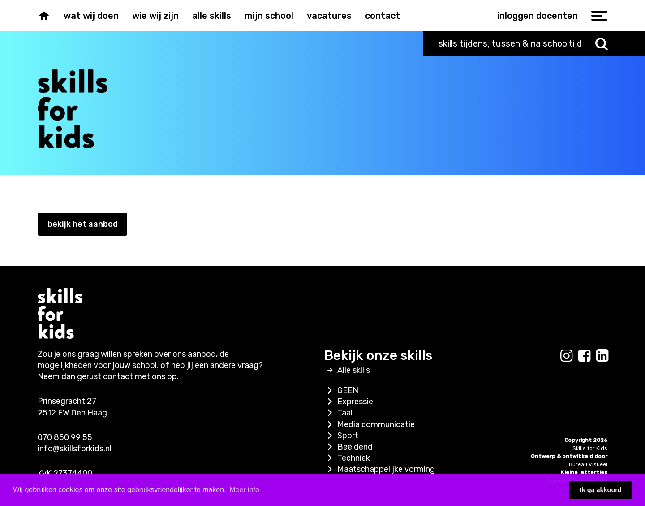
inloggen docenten (537, 15)
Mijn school (269, 15)
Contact (382, 15)
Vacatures (329, 15)
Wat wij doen (91, 15)
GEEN (341, 390)
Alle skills (211, 15)
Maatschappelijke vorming (379, 469)
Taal (338, 413)
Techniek (347, 458)
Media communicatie (369, 424)
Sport (341, 436)
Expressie (348, 402)
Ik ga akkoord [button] (601, 489)
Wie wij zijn (155, 15)
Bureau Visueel (588, 464)
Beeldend (348, 447)
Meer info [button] (244, 489)
